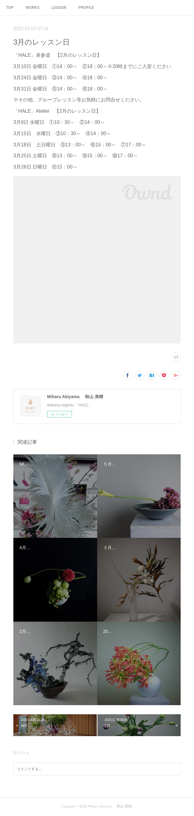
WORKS (32, 7)
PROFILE (86, 7)
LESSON (59, 7)
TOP (9, 7)
